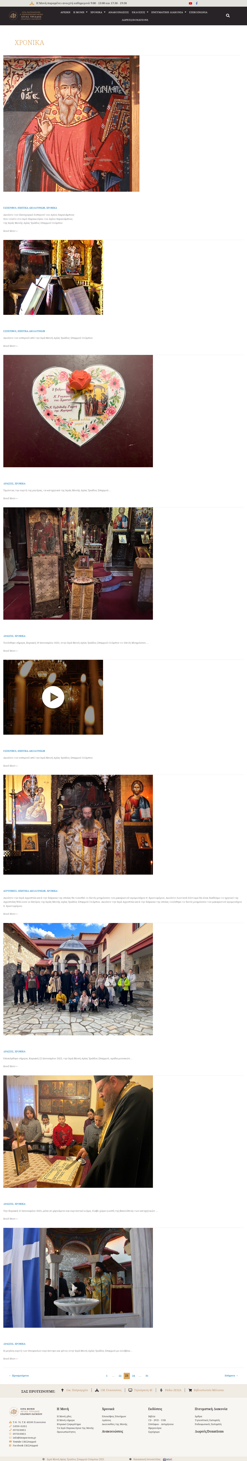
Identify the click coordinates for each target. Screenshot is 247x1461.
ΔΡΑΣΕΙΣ (8, 483)
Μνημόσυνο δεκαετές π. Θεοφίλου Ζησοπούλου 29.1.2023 (60, 626)
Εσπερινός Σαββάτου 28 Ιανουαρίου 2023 (44, 741)
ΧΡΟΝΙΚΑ (97, 12)
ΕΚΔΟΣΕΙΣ (140, 12)
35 (147, 1375)
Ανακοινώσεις (112, 1435)
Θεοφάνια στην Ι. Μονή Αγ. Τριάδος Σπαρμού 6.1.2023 (57, 1334)
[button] (228, 15)
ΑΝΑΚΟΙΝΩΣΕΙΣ (118, 12)
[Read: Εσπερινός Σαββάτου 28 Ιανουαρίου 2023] (53, 697)
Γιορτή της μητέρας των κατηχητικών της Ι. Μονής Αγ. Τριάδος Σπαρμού (75, 474)
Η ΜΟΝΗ (80, 12)
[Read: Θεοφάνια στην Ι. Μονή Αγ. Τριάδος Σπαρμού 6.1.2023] (78, 1277)
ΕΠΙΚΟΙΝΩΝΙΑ (198, 12)
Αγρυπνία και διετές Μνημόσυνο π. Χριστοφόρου (51, 881)
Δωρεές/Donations (209, 1435)
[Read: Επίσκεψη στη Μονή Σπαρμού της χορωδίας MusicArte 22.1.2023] (78, 979)
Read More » (10, 230)
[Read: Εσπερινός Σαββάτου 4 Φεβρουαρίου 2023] (53, 277)
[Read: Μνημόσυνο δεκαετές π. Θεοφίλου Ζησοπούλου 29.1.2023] (78, 563)
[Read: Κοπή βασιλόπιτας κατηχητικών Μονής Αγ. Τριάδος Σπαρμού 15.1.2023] (78, 1131)
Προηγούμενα (19, 1375)
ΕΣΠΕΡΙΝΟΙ (10, 207)
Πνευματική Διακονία (211, 1412)
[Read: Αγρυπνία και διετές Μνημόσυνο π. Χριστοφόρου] (78, 824)
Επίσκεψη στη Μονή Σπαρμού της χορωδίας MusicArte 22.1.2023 (68, 1042)
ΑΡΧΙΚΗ (65, 12)
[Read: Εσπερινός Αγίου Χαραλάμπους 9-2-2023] (71, 123)
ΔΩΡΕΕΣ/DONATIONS (135, 19)
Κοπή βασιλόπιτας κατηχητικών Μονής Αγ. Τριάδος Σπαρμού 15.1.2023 (74, 1194)
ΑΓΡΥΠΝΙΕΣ (10, 890)
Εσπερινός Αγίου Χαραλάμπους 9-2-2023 (43, 198)
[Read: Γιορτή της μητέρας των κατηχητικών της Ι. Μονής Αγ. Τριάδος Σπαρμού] (78, 411)
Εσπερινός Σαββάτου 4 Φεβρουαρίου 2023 (45, 321)
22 (120, 1375)
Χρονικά (108, 1412)
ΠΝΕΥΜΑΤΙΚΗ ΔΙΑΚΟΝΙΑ (168, 12)
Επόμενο (230, 1375)
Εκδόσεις (155, 1412)
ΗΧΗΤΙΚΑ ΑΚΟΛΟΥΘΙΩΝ (32, 207)
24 (133, 1375)
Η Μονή (63, 1412)
